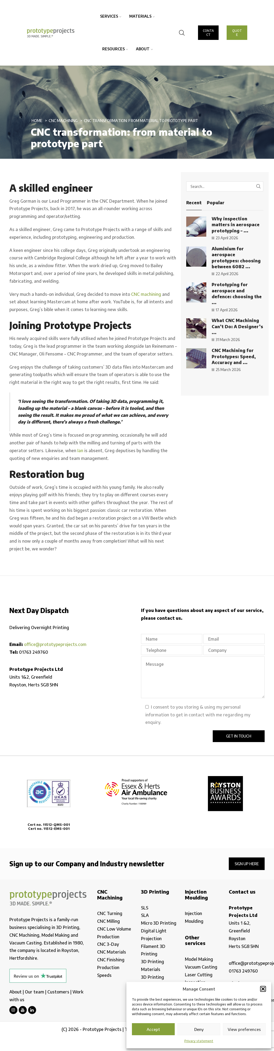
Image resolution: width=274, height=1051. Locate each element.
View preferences (244, 1029)
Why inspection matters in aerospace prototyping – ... (236, 224)
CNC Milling (108, 921)
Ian (80, 450)
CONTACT (208, 33)
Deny (199, 1029)
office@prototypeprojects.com (55, 644)
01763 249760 (33, 652)
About (144, 49)
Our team (34, 992)
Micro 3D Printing (158, 923)
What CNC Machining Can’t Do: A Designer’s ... (237, 326)
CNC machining (146, 294)
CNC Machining (63, 120)
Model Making (199, 959)
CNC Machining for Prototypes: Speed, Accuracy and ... (234, 356)
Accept (153, 1029)
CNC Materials (111, 952)
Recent (194, 202)
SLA (145, 915)
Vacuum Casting (201, 967)
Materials (142, 16)
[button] (263, 989)
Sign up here (247, 863)
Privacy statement (198, 1041)
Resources (115, 49)
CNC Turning (109, 913)
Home (37, 120)
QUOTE (237, 33)
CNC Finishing (110, 959)
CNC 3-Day (108, 944)
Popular (215, 202)
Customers (58, 992)
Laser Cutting (198, 974)
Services (110, 16)
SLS (144, 907)
